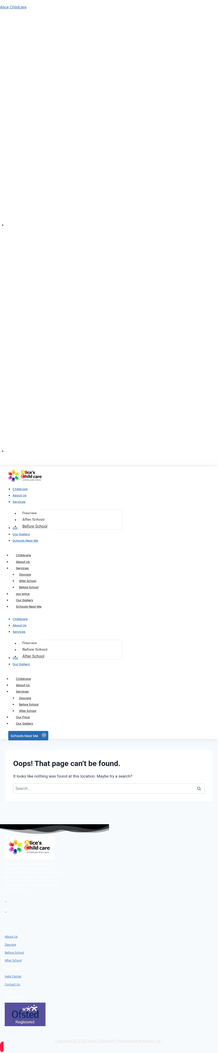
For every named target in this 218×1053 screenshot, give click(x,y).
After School (13, 960)
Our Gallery (24, 600)
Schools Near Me (29, 606)
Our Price (23, 717)
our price (23, 594)
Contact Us (12, 984)
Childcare (23, 555)
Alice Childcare (13, 7)
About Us (23, 562)
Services (27, 568)
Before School (28, 587)
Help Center (13, 976)
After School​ (27, 581)
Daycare (25, 575)
